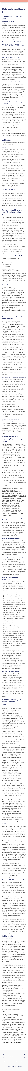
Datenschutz (20, 1062)
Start (5, 1062)
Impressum (12, 1062)
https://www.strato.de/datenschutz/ (11, 162)
